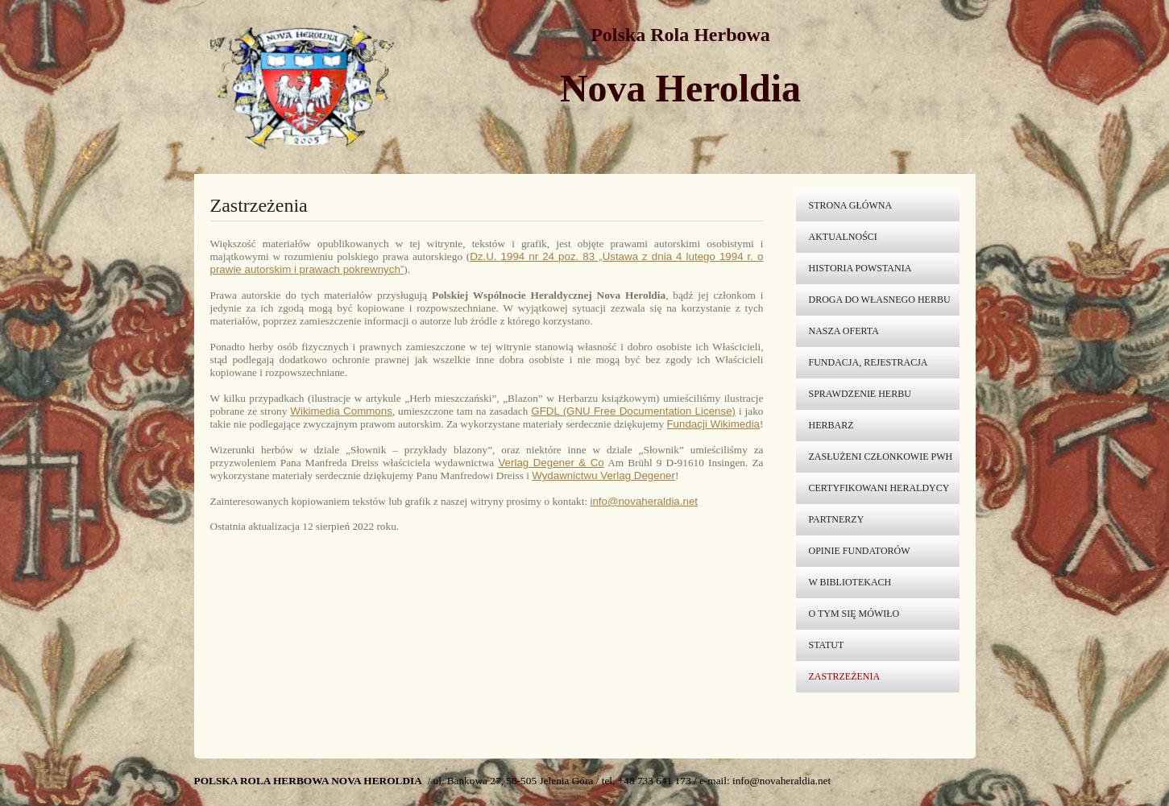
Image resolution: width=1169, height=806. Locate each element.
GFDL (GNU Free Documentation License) (633, 411)
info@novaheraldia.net (644, 501)
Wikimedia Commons (341, 411)
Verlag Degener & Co (550, 463)
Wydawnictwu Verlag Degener (603, 475)
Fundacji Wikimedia (713, 424)
